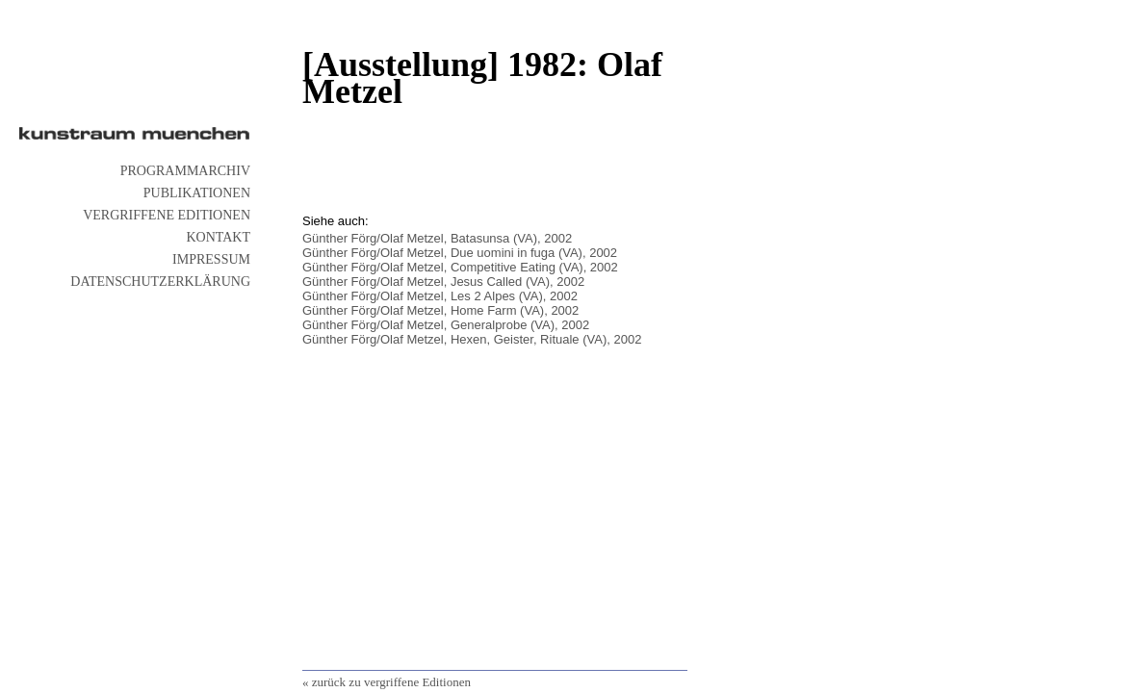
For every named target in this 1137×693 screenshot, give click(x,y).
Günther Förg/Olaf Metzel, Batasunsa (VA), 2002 (437, 238)
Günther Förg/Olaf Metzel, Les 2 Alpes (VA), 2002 (440, 296)
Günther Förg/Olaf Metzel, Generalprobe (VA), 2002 (445, 325)
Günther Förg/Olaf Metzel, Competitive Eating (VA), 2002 (460, 267)
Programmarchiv (185, 171)
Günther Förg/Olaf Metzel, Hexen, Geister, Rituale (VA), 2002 (471, 339)
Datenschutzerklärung (160, 281)
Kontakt (218, 237)
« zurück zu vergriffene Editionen (386, 682)
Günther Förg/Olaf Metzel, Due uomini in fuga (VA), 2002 (459, 252)
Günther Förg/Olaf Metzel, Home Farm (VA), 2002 (440, 310)
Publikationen (196, 193)
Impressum (211, 259)
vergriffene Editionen (166, 215)
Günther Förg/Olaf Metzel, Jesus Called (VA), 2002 (443, 281)
